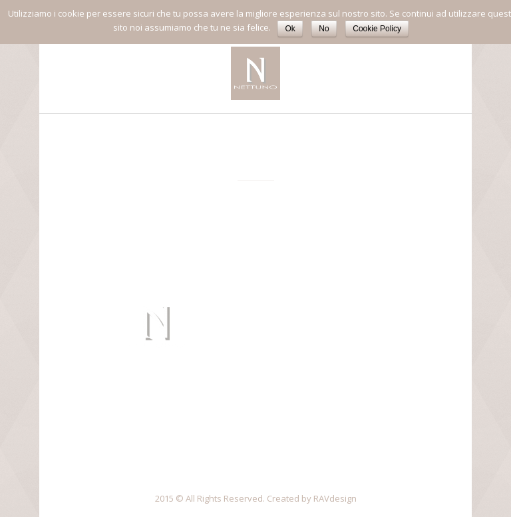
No (324, 28)
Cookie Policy (377, 28)
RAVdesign (335, 498)
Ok (290, 28)
